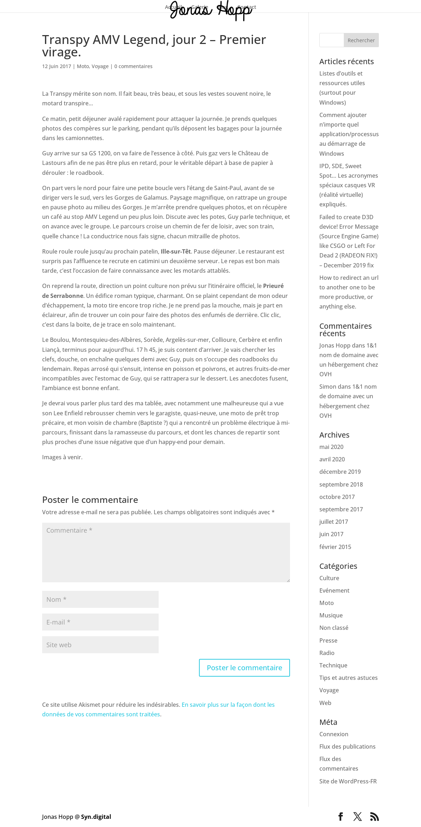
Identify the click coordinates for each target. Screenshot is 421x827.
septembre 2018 (341, 484)
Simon (327, 386)
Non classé (333, 628)
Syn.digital (96, 817)
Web (325, 703)
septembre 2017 (341, 509)
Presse (328, 640)
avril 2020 (332, 459)
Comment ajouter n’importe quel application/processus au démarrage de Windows (349, 134)
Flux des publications (347, 746)
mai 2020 (331, 447)
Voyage (100, 66)
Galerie (199, 7)
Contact (246, 7)
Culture (329, 578)
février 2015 (335, 547)
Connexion (333, 734)
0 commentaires (133, 66)
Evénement (334, 590)
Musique (331, 615)
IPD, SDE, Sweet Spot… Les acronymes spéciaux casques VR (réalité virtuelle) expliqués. (348, 185)
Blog (222, 7)
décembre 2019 (340, 472)
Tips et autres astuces (348, 678)
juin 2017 (331, 534)
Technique (333, 665)
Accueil (173, 7)
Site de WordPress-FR (348, 781)
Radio (327, 653)
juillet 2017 (333, 522)
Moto (83, 66)
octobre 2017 (337, 497)
